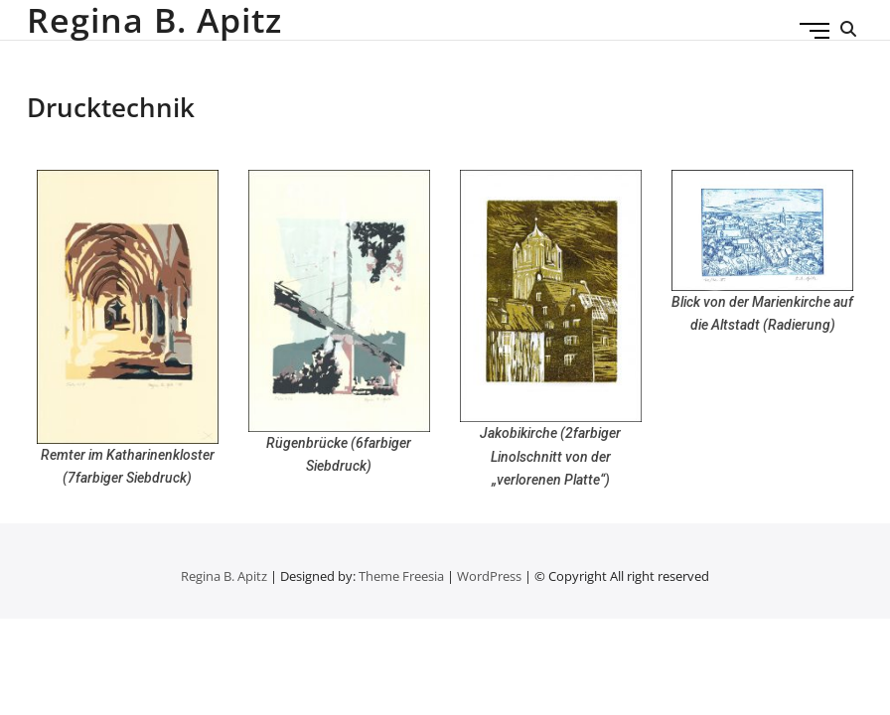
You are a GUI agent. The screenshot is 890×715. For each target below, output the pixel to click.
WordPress (489, 576)
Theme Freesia (401, 576)
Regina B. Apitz (154, 20)
